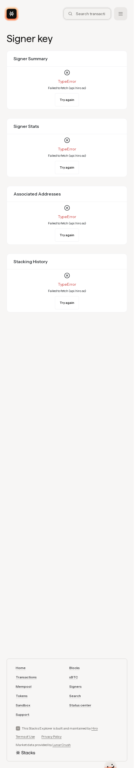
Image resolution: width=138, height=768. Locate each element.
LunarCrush (61, 745)
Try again (67, 100)
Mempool (23, 686)
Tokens (22, 696)
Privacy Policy (51, 736)
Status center (80, 705)
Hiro (94, 728)
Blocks (74, 668)
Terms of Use (25, 736)
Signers (75, 686)
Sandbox (23, 705)
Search (75, 696)
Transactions (26, 677)
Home (21, 668)
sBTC (73, 677)
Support (22, 714)
